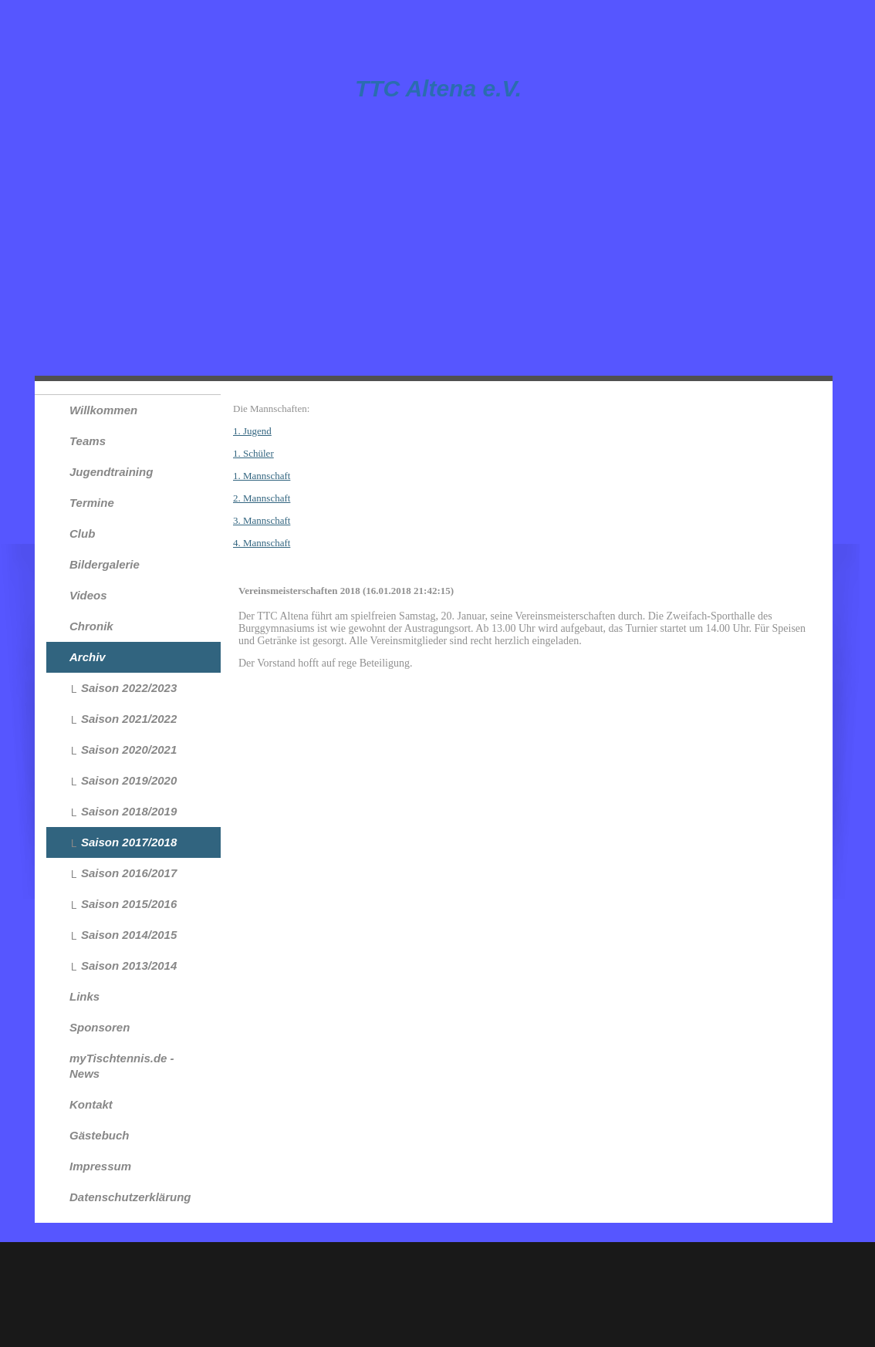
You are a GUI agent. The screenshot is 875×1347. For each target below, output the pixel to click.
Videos (88, 595)
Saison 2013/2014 (129, 965)
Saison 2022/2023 (129, 687)
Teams (87, 440)
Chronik (91, 626)
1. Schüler (253, 453)
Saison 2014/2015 (129, 934)
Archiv (87, 656)
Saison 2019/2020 (129, 780)
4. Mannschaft (261, 543)
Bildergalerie (104, 564)
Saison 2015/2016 (129, 903)
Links (84, 996)
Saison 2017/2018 (129, 842)
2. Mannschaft (261, 498)
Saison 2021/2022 (129, 718)
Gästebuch (99, 1135)
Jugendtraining (111, 471)
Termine (91, 502)
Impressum (100, 1166)
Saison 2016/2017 (129, 872)
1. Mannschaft (261, 475)
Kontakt (91, 1104)
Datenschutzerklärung (130, 1197)
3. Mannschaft (261, 520)
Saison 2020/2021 (129, 749)
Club (82, 533)
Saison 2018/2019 (129, 811)
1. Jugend (252, 431)
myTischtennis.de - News (121, 1066)
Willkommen (103, 410)
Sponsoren (99, 1027)
